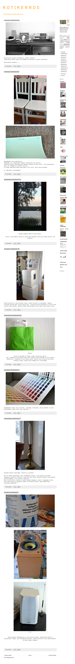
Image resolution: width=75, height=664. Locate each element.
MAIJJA (61, 216)
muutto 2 (61, 44)
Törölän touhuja (63, 250)
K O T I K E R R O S (21, 7)
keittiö (68, 38)
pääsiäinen (68, 45)
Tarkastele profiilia (63, 31)
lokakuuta (63, 55)
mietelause (62, 42)
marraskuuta (63, 53)
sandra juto (62, 128)
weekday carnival (64, 156)
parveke (63, 45)
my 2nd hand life (63, 239)
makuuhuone (67, 41)
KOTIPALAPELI (63, 206)
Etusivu (30, 655)
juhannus (63, 36)
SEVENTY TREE (63, 197)
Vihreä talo (62, 90)
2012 (62, 73)
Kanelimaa (62, 186)
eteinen (68, 35)
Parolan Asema (63, 110)
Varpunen (62, 165)
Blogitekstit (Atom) (10, 657)
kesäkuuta (63, 62)
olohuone (67, 44)
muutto (68, 42)
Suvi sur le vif (63, 195)
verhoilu (61, 48)
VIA (61, 137)
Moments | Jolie (63, 264)
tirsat (61, 267)
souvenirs (62, 81)
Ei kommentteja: (8, 66)
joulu (60, 36)
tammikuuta (63, 71)
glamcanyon (62, 167)
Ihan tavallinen (63, 177)
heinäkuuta (63, 60)
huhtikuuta (63, 66)
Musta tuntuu (63, 253)
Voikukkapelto (63, 119)
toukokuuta (63, 64)
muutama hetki (63, 241)
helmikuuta (63, 69)
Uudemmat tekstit (7, 655)
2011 (62, 75)
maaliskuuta (63, 68)
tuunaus (62, 47)
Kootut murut (63, 262)
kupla (61, 147)
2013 (62, 52)
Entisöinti (64, 35)
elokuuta (63, 59)
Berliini (61, 35)
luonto (62, 41)
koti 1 (66, 39)
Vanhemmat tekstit (52, 655)
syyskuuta (63, 57)
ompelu (61, 45)
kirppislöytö (62, 39)
